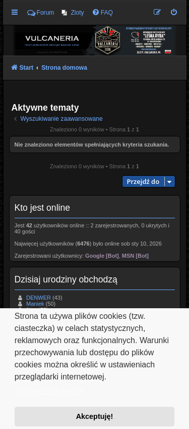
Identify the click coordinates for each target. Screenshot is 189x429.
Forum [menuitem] (40, 12)
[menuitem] (72, 12)
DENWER (38, 298)
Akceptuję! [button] (94, 416)
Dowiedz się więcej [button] (50, 391)
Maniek (35, 304)
